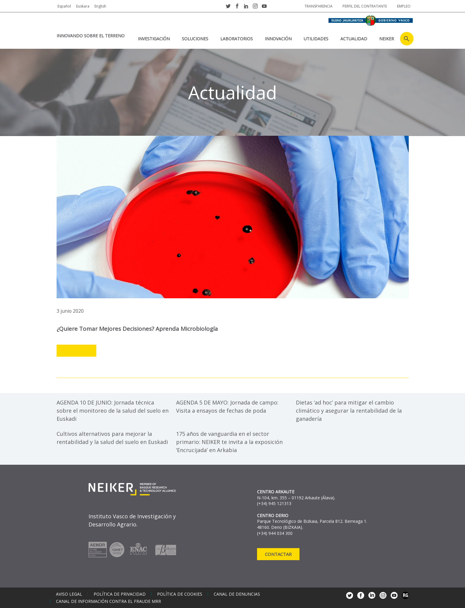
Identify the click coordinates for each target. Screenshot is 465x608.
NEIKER (386, 39)
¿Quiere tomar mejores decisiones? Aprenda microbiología (137, 329)
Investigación (154, 39)
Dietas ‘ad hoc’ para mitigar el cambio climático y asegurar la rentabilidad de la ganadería (349, 410)
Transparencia (319, 6)
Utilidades (316, 39)
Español (64, 6)
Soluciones (195, 39)
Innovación (278, 39)
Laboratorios (236, 39)
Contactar (278, 554)
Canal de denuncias (237, 594)
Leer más (76, 351)
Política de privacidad (120, 594)
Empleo (404, 6)
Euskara (82, 6)
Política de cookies (179, 594)
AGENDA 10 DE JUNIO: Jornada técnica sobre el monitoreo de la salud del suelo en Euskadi (113, 410)
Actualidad (353, 39)
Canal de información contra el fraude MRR (108, 601)
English (100, 6)
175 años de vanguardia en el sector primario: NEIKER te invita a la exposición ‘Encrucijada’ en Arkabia (229, 442)
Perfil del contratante (365, 6)
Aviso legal (69, 594)
